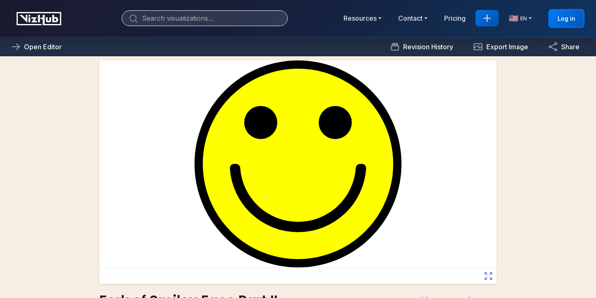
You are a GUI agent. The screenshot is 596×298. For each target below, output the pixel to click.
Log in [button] (566, 18)
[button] (500, 47)
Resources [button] (360, 18)
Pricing (455, 18)
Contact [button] (410, 18)
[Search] (205, 18)
